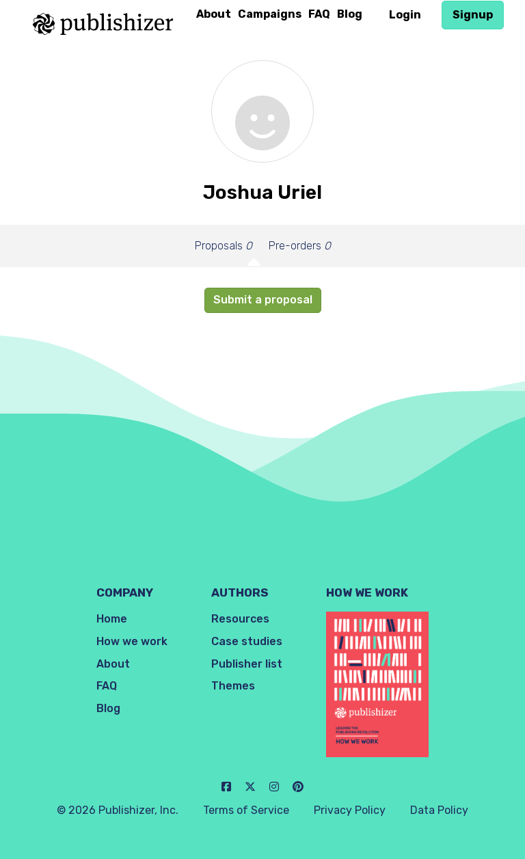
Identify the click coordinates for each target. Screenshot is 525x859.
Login (405, 14)
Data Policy (439, 810)
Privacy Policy (350, 810)
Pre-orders (300, 245)
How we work (131, 641)
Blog (349, 14)
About (213, 14)
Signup (473, 14)
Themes (233, 685)
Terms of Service (246, 810)
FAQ (319, 14)
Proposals (223, 245)
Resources (240, 618)
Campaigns (269, 14)
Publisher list (246, 663)
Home (111, 618)
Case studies (246, 641)
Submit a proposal (262, 299)
